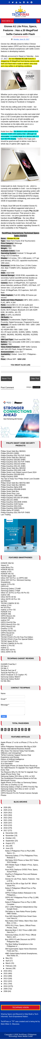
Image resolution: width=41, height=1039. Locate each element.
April (8, 961)
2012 (5, 981)
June (8, 848)
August (8, 843)
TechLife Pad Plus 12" (9, 673)
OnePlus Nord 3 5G (8, 631)
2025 (5, 810)
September (10, 841)
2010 (5, 986)
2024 (5, 813)
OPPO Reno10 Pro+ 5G (10, 624)
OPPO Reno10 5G (8, 627)
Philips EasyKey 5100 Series (12, 504)
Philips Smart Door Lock (10, 493)
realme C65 (5, 595)
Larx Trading (6, 515)
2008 (5, 991)
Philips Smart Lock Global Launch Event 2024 (19, 472)
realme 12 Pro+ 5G (8, 610)
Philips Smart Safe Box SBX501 (13, 451)
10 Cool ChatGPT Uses (10, 761)
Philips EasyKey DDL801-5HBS (13, 460)
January (9, 968)
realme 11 (5, 648)
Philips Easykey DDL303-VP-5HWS (15, 498)
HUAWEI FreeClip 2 (8, 664)
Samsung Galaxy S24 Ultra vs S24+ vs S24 (18, 776)
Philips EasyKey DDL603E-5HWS (14, 502)
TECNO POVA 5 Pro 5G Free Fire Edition (17, 637)
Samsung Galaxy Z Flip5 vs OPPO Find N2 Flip (19, 787)
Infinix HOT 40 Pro (8, 650)
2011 (5, 984)
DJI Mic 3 (4, 668)
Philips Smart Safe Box (10, 491)
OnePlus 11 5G (7, 629)
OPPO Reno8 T (7, 635)
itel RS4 (4, 601)
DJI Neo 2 (5, 666)
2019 (5, 825)
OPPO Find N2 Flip (8, 791)
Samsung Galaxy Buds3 (10, 679)
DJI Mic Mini (5, 681)
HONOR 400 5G (7, 569)
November (10, 836)
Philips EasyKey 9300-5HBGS (12, 508)
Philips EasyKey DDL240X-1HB (13, 470)
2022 (5, 818)
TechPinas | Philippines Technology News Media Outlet (22, 1035)
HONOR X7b (6, 612)
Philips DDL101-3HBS (9, 500)
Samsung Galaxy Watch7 (11, 677)
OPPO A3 (4, 586)
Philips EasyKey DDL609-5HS (12, 474)
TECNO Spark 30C (8, 576)
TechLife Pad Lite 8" (8, 670)
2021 (5, 820)
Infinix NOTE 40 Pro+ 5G (10, 599)
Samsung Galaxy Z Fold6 (11, 589)
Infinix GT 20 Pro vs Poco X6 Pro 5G (15, 593)
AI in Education (7, 764)
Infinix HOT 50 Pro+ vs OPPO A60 (14, 578)
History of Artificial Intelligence (12, 759)
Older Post (35, 379)
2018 (5, 828)
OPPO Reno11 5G (8, 616)
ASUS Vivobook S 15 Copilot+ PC (14, 675)
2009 (5, 989)
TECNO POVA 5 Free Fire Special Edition (17, 639)
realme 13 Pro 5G (8, 584)
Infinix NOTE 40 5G (8, 597)
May (7, 958)
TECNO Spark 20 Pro (9, 641)
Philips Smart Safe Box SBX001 (13, 485)
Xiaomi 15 (5, 565)
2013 (5, 979)
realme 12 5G (6, 605)
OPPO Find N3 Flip (8, 622)
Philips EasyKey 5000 (9, 477)
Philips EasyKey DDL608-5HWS (13, 489)
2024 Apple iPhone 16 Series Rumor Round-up (19, 766)
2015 (5, 974)
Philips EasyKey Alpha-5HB (11, 487)
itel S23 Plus (6, 608)
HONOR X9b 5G (7, 618)
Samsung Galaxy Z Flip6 (10, 591)
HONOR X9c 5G (7, 574)
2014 (5, 976)
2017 (5, 830)
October (9, 838)
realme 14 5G (6, 572)
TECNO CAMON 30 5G (10, 603)
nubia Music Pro (7, 567)
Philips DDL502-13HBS (10, 453)
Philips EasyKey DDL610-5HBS (13, 464)
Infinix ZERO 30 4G (8, 652)
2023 (5, 815)
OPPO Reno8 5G (7, 633)
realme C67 (5, 620)
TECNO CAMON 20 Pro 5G (11, 643)
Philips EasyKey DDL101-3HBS (13, 466)
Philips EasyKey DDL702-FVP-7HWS (15, 455)
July (7, 846)
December (10, 833)
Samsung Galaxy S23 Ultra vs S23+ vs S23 (18, 789)
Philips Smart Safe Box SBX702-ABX (15, 483)
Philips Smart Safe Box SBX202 (13, 468)
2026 (5, 808)
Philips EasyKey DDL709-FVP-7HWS (15, 512)
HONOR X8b (6, 614)
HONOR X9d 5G (7, 563)
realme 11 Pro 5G (8, 646)
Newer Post (6, 379)
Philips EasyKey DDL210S (11, 506)
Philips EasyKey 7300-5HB (11, 496)
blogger (36, 387)
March (8, 963)
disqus (28, 387)
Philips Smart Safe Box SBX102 (13, 458)
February (9, 966)
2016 (5, 971)
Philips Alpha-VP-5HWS (10, 510)
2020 (5, 823)
